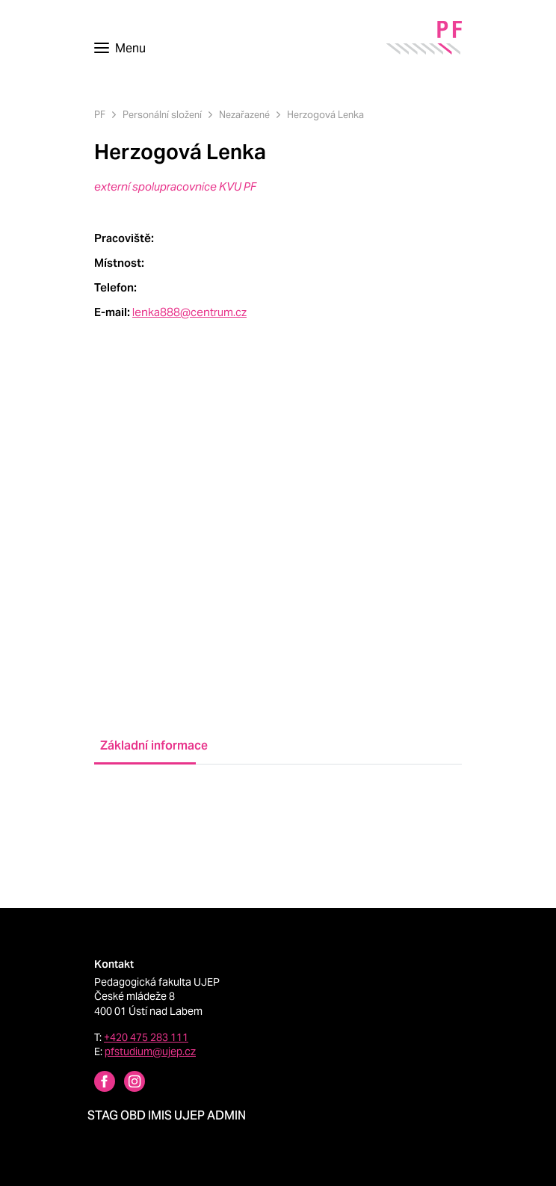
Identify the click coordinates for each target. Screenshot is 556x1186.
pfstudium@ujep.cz (150, 1051)
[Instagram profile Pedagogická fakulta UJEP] (125, 1083)
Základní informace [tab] (148, 745)
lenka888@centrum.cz (189, 312)
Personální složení (162, 114)
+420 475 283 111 (146, 1037)
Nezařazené (244, 114)
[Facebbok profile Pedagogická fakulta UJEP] (95, 1083)
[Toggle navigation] (120, 48)
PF (99, 114)
